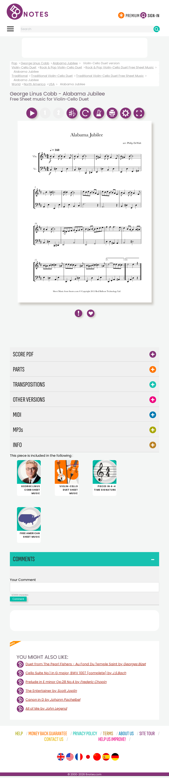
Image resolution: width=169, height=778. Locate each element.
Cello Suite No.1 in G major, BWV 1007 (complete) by (75, 675)
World (16, 84)
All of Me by (46, 710)
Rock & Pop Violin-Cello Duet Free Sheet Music (119, 67)
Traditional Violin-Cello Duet (52, 76)
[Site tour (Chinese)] (97, 759)
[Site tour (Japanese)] (88, 759)
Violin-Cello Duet (24, 67)
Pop (14, 63)
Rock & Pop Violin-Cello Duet (61, 67)
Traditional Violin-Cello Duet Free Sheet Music (110, 76)
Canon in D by (52, 701)
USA (52, 84)
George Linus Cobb (35, 63)
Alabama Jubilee (65, 63)
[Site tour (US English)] (70, 759)
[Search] (156, 29)
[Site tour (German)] (115, 759)
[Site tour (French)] (79, 759)
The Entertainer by (51, 692)
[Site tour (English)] (61, 759)
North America (34, 84)
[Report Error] (78, 313)
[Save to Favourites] (90, 313)
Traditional (20, 76)
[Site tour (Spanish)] (106, 759)
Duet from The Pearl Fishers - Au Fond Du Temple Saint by (85, 666)
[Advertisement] (85, 47)
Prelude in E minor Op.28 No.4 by (66, 683)
